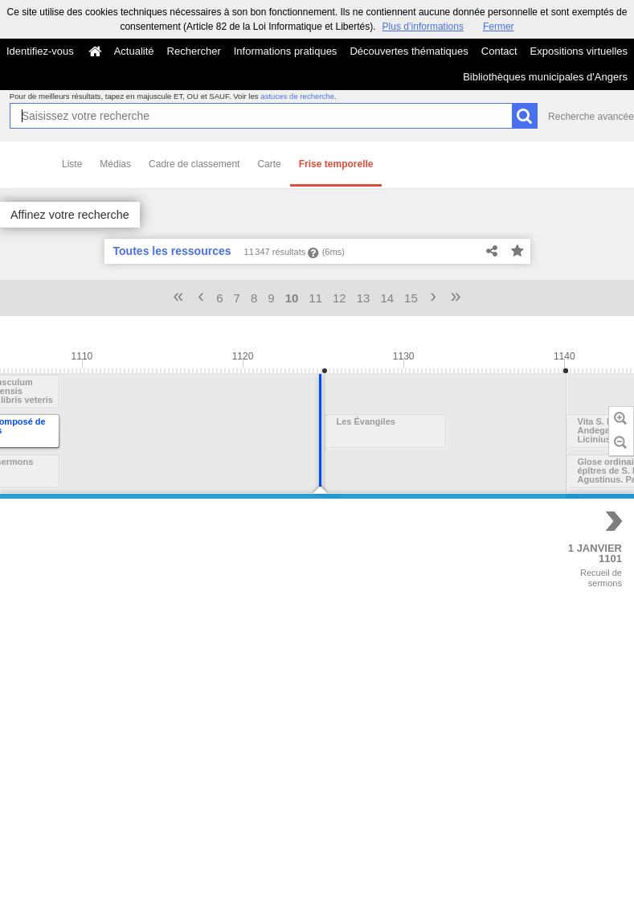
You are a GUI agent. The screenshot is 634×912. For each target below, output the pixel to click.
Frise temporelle (336, 164)
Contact (499, 51)
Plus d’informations (423, 26)
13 (363, 298)
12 (339, 298)
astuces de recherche (297, 96)
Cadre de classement (194, 164)
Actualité (134, 51)
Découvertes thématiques (409, 51)
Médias (115, 164)
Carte (268, 164)
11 (315, 298)
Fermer (498, 26)
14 (387, 298)
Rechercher (194, 51)
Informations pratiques (285, 51)
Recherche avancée (591, 116)
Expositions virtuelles (579, 51)
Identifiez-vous (40, 51)
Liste (72, 164)
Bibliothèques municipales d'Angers (545, 77)
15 (411, 298)
